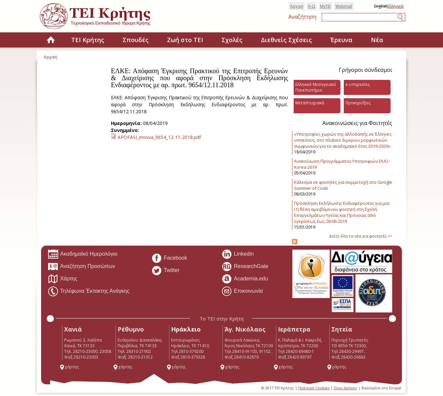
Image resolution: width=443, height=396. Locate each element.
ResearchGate (245, 266)
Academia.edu (245, 279)
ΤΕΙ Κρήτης (87, 40)
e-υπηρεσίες (357, 84)
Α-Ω (311, 6)
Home (50, 40)
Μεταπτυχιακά (309, 103)
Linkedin (238, 254)
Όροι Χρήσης (345, 387)
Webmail (343, 6)
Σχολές (232, 40)
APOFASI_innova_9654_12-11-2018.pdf (159, 137)
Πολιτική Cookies (313, 387)
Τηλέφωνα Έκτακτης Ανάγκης (89, 291)
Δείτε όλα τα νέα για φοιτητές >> (360, 236)
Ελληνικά (395, 6)
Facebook (169, 258)
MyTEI (325, 6)
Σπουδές (136, 40)
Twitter (165, 270)
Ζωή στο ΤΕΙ (185, 40)
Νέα (377, 40)
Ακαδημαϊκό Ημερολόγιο (82, 254)
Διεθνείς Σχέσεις (286, 40)
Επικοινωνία (242, 291)
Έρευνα (341, 40)
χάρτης (69, 367)
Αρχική (296, 6)
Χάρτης (63, 279)
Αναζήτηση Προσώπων (81, 266)
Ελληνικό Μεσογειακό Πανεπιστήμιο (315, 87)
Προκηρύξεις (358, 103)
